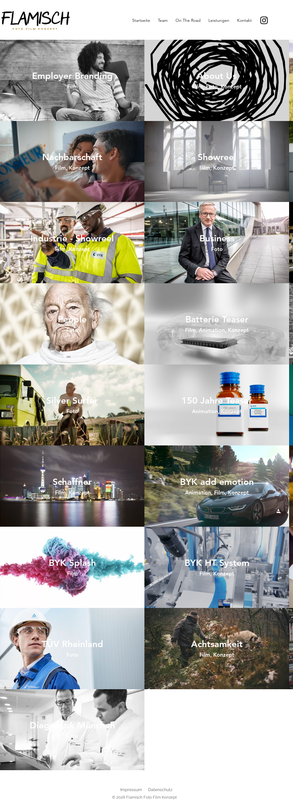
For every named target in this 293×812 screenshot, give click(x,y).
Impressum (131, 789)
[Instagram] (264, 20)
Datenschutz (160, 789)
